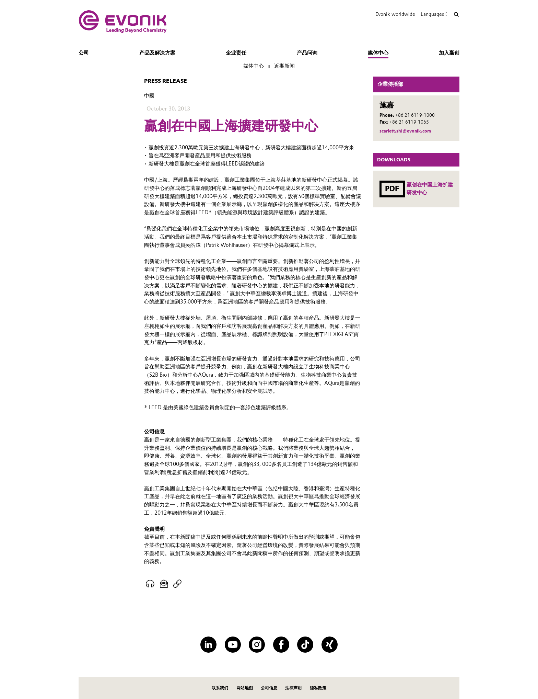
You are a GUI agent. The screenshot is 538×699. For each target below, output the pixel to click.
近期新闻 (284, 66)
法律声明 (293, 687)
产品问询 (307, 53)
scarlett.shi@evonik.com (405, 131)
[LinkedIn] (208, 645)
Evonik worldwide (395, 14)
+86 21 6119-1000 (415, 115)
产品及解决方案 (157, 53)
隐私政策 (318, 687)
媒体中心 (378, 53)
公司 (84, 53)
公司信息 (269, 687)
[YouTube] (233, 645)
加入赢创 (449, 53)
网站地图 (244, 687)
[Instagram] (257, 645)
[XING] (329, 645)
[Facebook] (281, 645)
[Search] (456, 14)
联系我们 (220, 687)
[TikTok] (305, 645)
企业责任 (236, 53)
